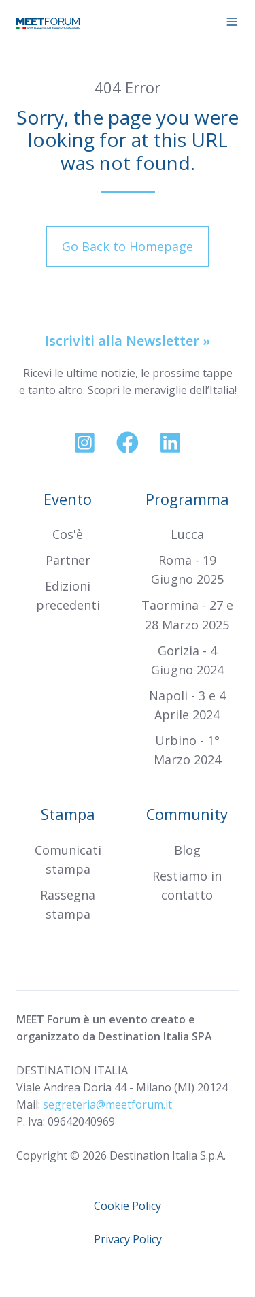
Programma (187, 499)
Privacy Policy (128, 1239)
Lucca (187, 534)
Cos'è (67, 534)
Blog (187, 850)
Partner (68, 560)
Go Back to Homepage (127, 246)
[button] (232, 22)
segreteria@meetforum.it (107, 1104)
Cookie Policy (127, 1205)
